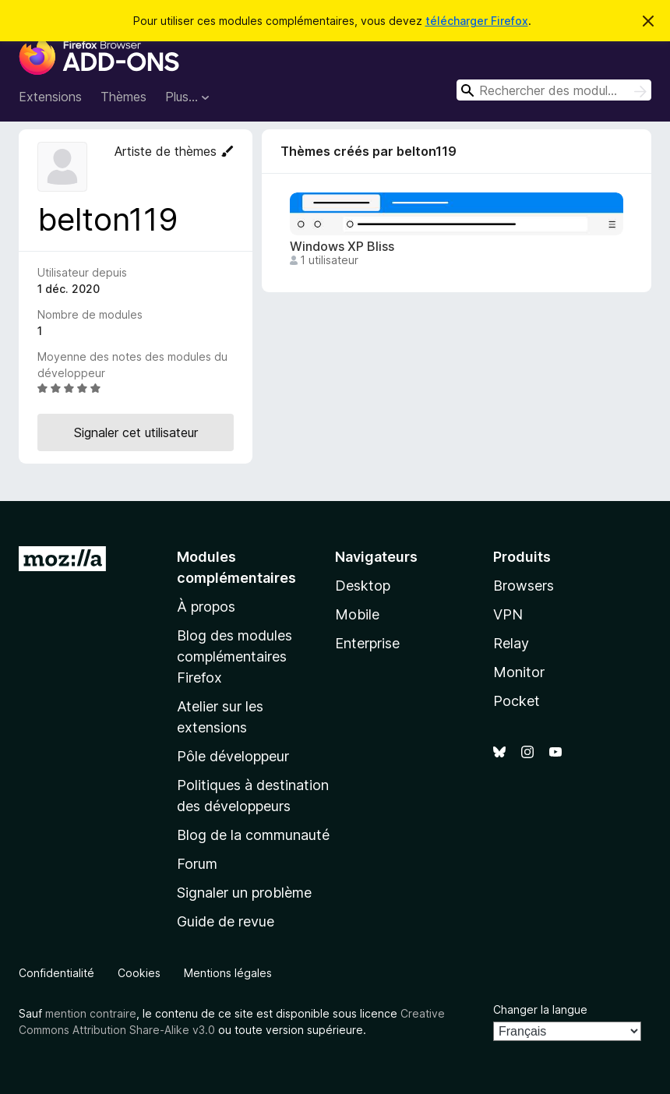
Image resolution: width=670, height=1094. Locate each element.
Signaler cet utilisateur (136, 432)
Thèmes (123, 96)
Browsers (523, 585)
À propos (206, 606)
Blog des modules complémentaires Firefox (234, 656)
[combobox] (554, 90)
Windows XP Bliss (342, 246)
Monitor (519, 672)
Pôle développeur (233, 756)
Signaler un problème (244, 892)
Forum (197, 864)
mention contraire (90, 1013)
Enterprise (367, 643)
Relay (511, 643)
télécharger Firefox (476, 20)
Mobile (357, 614)
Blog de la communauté (253, 835)
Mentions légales (228, 972)
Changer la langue (540, 1009)
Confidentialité (56, 972)
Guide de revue (225, 921)
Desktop (362, 585)
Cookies (139, 972)
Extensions (50, 96)
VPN (508, 614)
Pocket (516, 701)
